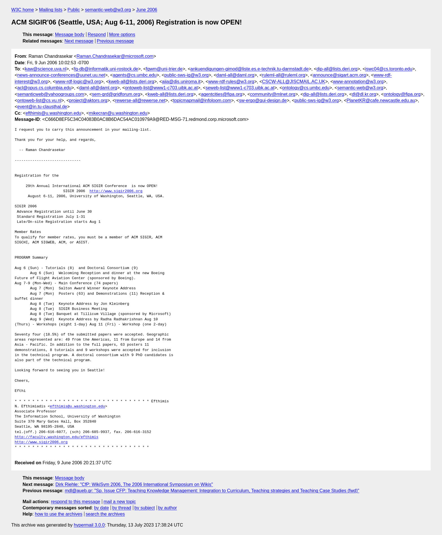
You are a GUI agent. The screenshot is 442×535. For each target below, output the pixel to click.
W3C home (22, 9)
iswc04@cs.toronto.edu (388, 68)
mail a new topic (120, 501)
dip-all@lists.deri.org (336, 68)
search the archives (105, 514)
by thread (121, 507)
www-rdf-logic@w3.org (78, 81)
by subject (144, 507)
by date (101, 507)
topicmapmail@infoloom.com (202, 100)
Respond (97, 34)
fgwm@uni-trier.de (164, 68)
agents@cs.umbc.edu (135, 75)
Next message (79, 41)
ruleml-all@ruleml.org (283, 75)
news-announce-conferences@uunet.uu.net (61, 75)
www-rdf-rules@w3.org (231, 81)
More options (122, 34)
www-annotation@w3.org (358, 81)
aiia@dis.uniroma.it (181, 81)
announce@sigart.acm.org (339, 75)
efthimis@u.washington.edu (53, 113)
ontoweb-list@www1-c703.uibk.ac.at (161, 87)
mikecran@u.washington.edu (118, 113)
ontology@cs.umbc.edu (305, 87)
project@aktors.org (88, 100)
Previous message (115, 41)
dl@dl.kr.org (364, 94)
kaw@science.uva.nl (45, 68)
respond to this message (75, 501)
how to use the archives (58, 514)
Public (73, 9)
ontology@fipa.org (402, 94)
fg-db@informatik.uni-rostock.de (106, 68)
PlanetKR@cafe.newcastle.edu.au (381, 100)
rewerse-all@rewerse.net (140, 100)
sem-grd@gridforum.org (116, 94)
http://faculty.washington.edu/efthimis (56, 437)
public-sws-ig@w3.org (186, 75)
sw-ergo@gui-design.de (263, 100)
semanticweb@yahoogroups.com (50, 94)
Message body (69, 34)
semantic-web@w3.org (108, 9)
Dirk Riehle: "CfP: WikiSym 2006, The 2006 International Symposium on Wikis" (134, 484)
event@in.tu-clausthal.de (42, 106)
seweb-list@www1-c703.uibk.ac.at (239, 87)
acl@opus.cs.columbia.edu (44, 87)
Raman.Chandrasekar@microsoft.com (114, 56)
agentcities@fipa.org (221, 94)
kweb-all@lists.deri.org (131, 81)
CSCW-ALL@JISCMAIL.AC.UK (293, 81)
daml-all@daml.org (235, 75)
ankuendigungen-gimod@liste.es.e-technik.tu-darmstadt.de (249, 68)
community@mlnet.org (272, 94)
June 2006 (146, 9)
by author (167, 507)
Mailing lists (50, 9)
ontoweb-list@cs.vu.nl (39, 100)
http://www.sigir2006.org (115, 191)
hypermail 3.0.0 (89, 525)
